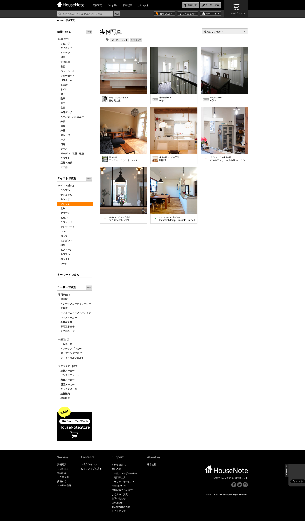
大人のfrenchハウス (119, 219)
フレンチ (64, 204)
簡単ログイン (212, 13)
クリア (89, 32)
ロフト (62, 103)
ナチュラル (65, 195)
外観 (61, 121)
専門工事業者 (66, 326)
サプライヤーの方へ (124, 481)
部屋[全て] (63, 39)
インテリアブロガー (70, 348)
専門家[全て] (64, 294)
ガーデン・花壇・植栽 (71, 153)
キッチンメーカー (68, 389)
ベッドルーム (66, 71)
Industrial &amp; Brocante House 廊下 (177, 219)
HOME (60, 20)
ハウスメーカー (67, 317)
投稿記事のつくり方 (122, 490)
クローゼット (66, 75)
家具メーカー (66, 380)
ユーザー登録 (64, 485)
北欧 (61, 208)
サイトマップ (119, 511)
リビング (64, 43)
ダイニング (65, 48)
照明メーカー (66, 384)
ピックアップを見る (91, 468)
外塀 (61, 139)
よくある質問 (189, 13)
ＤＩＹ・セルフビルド (71, 357)
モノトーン (65, 249)
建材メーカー (66, 370)
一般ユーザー (66, 344)
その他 (62, 167)
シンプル (64, 190)
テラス (62, 149)
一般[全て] (63, 339)
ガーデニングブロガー (71, 353)
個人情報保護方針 (121, 506)
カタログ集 (143, 5)
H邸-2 (165, 99)
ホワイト (64, 259)
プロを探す (112, 5)
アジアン (64, 213)
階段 (61, 98)
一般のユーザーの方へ (125, 473)
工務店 (62, 308)
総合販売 (64, 398)
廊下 (61, 94)
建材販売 (64, 393)
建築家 (62, 299)
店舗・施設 (65, 162)
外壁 (61, 130)
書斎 (61, 66)
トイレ (62, 89)
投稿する (62, 481)
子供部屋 (64, 62)
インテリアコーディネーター (74, 303)
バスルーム (65, 80)
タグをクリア (136, 40)
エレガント (65, 240)
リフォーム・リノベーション (74, 313)
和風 (61, 245)
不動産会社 (65, 322)
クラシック (65, 222)
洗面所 (62, 84)
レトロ (62, 231)
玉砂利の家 (118, 99)
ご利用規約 (117, 502)
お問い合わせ (119, 498)
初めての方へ (166, 13)
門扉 (61, 144)
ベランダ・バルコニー (71, 116)
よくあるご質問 (120, 494)
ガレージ (64, 135)
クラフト (64, 158)
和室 (61, 57)
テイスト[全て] (66, 185)
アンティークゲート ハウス (123, 159)
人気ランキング (89, 464)
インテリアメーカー (70, 375)
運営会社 (151, 464)
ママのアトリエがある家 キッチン (227, 159)
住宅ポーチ (65, 112)
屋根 (61, 126)
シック (62, 263)
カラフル (64, 254)
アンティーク (66, 227)
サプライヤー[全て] (68, 366)
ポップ (62, 236)
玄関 (61, 107)
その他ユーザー (67, 331)
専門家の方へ (121, 477)
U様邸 (169, 159)
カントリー (65, 199)
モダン (62, 217)
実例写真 (97, 5)
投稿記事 (127, 5)
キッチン (64, 52)
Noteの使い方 (119, 486)
